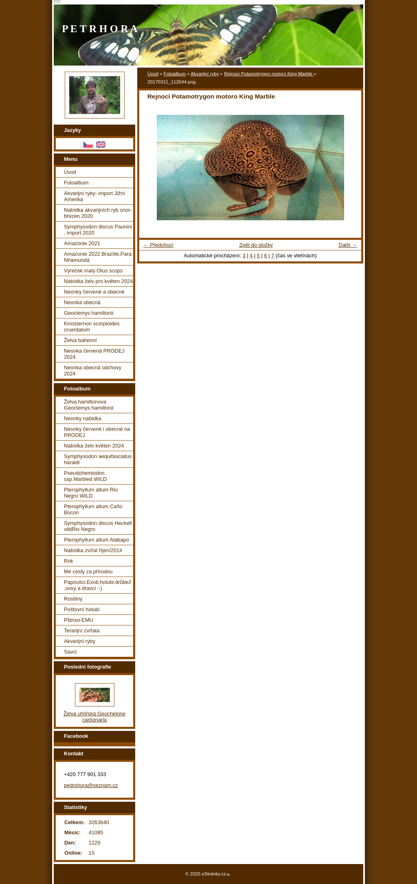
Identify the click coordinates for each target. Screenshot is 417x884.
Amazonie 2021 (82, 243)
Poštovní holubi (82, 609)
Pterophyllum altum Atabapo (96, 540)
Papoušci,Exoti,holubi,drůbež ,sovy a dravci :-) (97, 585)
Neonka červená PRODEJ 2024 (94, 354)
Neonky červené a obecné (94, 292)
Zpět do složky (256, 245)
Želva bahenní (80, 340)
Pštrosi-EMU (78, 620)
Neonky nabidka (82, 418)
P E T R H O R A (100, 29)
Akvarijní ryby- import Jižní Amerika (94, 196)
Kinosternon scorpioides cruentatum (92, 326)
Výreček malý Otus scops (93, 271)
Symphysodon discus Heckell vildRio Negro (98, 526)
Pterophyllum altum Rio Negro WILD (91, 493)
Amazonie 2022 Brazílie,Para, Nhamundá (98, 257)
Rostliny (73, 599)
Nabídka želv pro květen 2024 (98, 281)
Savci (70, 652)
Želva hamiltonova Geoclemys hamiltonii (89, 405)
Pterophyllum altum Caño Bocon (93, 509)
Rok (68, 561)
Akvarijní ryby (205, 73)
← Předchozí (158, 245)
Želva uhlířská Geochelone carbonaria (94, 717)
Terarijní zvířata (81, 630)
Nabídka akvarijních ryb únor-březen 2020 (98, 213)
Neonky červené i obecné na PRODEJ (97, 432)
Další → (347, 245)
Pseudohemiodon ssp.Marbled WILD (85, 476)
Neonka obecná (82, 302)
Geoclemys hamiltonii (89, 313)
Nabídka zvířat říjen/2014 (93, 550)
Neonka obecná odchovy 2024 (92, 370)
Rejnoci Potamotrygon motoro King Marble (269, 73)
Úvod (152, 73)
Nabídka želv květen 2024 (94, 446)
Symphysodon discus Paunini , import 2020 (98, 230)
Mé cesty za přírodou (88, 571)
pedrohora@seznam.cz (91, 785)
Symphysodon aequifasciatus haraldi (98, 459)
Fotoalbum (175, 73)
